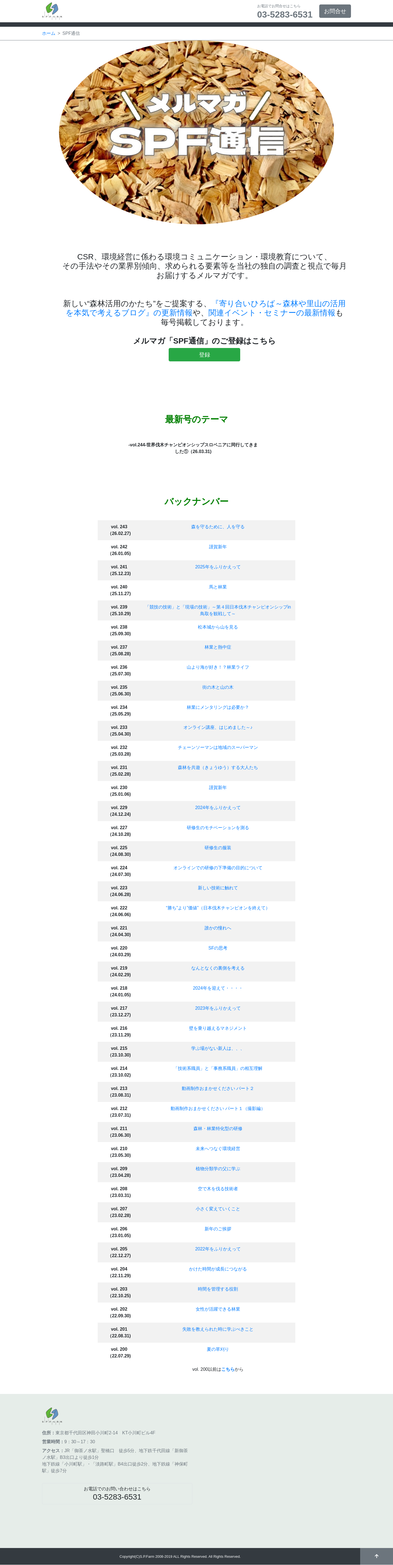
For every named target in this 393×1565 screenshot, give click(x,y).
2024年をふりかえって (218, 807)
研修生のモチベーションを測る (218, 827)
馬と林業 (218, 587)
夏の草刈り (218, 1349)
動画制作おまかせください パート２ (218, 1088)
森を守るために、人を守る (218, 526)
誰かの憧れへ (218, 928)
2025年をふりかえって (218, 566)
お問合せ (335, 11)
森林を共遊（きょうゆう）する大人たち (218, 767)
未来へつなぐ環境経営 (218, 1148)
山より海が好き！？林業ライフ (218, 667)
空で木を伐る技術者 (218, 1188)
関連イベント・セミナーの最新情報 (271, 312)
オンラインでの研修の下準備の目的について (217, 867)
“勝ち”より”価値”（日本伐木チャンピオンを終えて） (218, 908)
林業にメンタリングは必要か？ (218, 707)
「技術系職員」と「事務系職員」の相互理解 (217, 1068)
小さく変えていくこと (218, 1208)
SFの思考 (217, 948)
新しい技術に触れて (218, 887)
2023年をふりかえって (218, 1008)
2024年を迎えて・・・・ (218, 988)
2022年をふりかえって (218, 1249)
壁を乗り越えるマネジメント (218, 1028)
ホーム (48, 33)
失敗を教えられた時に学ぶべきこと (218, 1329)
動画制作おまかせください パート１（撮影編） (218, 1108)
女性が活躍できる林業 (218, 1309)
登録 (204, 355)
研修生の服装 (218, 847)
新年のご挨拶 (218, 1228)
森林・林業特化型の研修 (217, 1128)
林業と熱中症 (218, 647)
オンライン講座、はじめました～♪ (217, 727)
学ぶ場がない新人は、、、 (218, 1048)
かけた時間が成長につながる (218, 1269)
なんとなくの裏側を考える (218, 968)
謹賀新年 (218, 546)
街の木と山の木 (218, 687)
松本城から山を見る (218, 627)
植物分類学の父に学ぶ (218, 1168)
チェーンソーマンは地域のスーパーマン (218, 747)
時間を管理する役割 (218, 1289)
